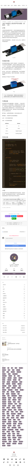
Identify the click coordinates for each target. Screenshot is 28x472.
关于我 (23, 5)
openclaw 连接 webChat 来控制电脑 (14, 349)
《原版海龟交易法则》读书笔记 (13, 343)
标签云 (19, 5)
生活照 (5, 5)
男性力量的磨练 (5, 354)
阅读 (8, 344)
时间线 (15, 5)
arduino (4, 207)
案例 (9, 5)
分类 (12, 5)
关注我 (14, 273)
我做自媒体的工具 (5, 359)
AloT (12, 21)
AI (7, 350)
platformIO (8, 207)
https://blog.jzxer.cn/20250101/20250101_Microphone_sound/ (14, 200)
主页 (1, 5)
